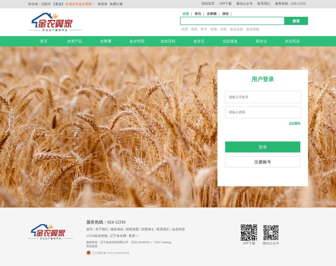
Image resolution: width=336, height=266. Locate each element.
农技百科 (168, 41)
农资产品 (74, 41)
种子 (204, 29)
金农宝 (199, 41)
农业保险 (252, 29)
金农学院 (137, 41)
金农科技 (178, 229)
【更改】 (58, 4)
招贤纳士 (147, 229)
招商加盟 (132, 229)
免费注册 (116, 4)
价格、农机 (218, 29)
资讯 (198, 14)
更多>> (134, 236)
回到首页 (208, 3)
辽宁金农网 (118, 236)
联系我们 (263, 3)
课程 (225, 14)
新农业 (261, 41)
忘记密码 (294, 123)
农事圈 (212, 14)
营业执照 (92, 246)
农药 (194, 29)
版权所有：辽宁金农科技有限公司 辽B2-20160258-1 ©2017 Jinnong (128, 242)
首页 (43, 41)
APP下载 (225, 3)
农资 (185, 14)
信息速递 (230, 41)
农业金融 (236, 29)
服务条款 (117, 229)
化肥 (184, 29)
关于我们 (101, 229)
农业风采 (292, 41)
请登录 (102, 4)
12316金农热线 (97, 236)
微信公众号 (244, 3)
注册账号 (262, 162)
